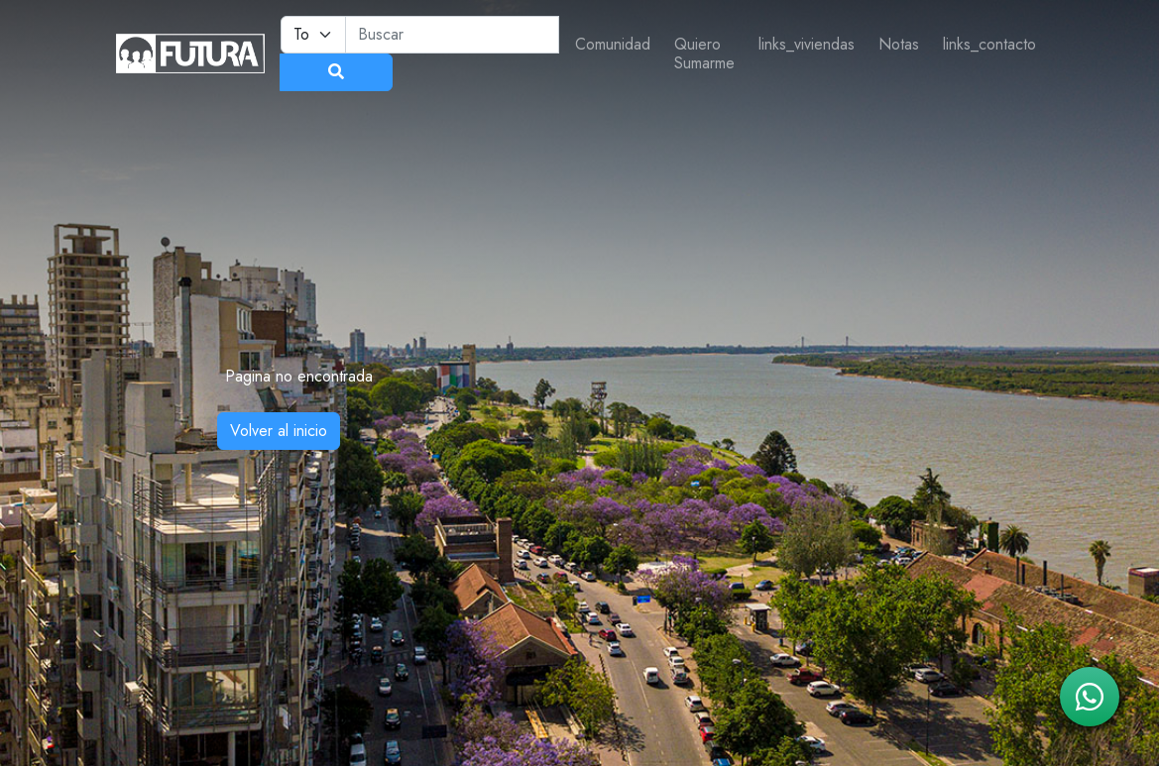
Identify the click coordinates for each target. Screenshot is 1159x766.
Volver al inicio (278, 430)
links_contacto (989, 44)
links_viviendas (806, 44)
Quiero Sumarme (704, 53)
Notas (898, 44)
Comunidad (612, 44)
